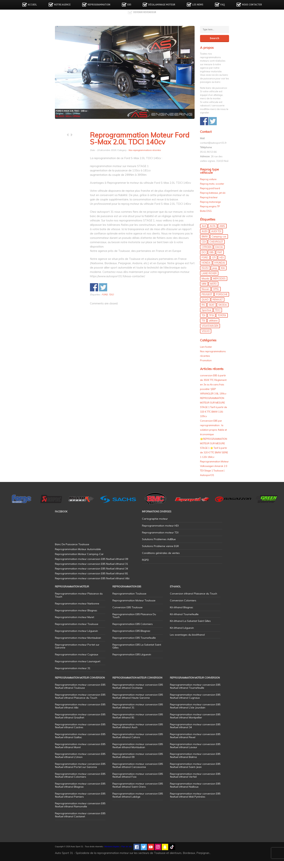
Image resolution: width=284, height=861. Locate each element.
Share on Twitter (103, 287)
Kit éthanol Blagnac (181, 607)
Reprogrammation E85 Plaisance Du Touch (134, 616)
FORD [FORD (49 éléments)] (205, 257)
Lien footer (206, 346)
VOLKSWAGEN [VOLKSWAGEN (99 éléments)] (210, 325)
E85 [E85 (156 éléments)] (211, 252)
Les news (197, 4)
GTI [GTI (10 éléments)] (214, 257)
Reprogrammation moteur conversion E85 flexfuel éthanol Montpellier (195, 716)
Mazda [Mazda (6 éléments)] (205, 278)
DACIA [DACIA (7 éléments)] (219, 247)
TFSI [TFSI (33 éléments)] (211, 315)
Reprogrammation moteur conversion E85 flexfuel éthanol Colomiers (80, 775)
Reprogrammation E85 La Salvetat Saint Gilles (136, 646)
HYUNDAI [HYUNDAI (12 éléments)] (219, 262)
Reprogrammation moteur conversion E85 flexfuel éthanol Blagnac (80, 785)
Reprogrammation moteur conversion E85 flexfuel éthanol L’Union (80, 755)
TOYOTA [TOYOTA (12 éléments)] (222, 315)
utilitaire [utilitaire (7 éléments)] (213, 320)
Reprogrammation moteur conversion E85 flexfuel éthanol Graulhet (80, 716)
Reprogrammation (99, 4)
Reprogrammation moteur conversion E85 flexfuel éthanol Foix (137, 775)
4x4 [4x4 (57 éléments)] (204, 225)
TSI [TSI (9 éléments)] (203, 320)
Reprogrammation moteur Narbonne (77, 603)
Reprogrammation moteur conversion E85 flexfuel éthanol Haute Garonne (137, 696)
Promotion (206, 360)
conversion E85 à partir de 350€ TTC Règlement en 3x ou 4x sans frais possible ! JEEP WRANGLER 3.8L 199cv (213, 384)
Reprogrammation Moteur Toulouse (133, 600)
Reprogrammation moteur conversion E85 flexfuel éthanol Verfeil (195, 775)
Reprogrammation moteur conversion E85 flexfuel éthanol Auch (137, 726)
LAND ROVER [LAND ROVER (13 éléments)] (209, 273)
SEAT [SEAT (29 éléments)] (212, 304)
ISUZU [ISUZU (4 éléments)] (205, 268)
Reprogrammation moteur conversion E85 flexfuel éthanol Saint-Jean (195, 765)
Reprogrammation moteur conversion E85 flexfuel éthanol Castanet (80, 815)
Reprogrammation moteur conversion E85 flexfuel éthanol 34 (195, 726)
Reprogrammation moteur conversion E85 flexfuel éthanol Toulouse (80, 686)
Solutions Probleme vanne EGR (160, 546)
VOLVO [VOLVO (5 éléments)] (206, 331)
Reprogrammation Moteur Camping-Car (79, 554)
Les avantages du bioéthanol (187, 634)
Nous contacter (252, 4)
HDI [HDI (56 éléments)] (221, 257)
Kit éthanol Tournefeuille (184, 614)
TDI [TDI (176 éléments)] (203, 315)
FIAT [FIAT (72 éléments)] (219, 252)
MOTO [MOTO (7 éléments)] (213, 283)
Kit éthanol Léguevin (182, 627)
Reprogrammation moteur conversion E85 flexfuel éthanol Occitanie (137, 686)
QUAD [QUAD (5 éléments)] (205, 299)
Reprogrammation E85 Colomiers (132, 624)
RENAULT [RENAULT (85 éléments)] (218, 299)
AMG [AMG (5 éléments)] (222, 225)
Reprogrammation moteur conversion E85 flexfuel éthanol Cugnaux (195, 696)
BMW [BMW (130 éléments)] (205, 236)
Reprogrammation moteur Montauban (78, 637)
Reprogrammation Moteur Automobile (78, 549)
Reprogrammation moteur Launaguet (77, 661)
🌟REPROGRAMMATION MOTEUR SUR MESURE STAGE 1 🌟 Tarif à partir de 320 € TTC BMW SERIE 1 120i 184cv (214, 447)
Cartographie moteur (155, 518)
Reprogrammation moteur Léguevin (76, 631)
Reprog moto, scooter (212, 183)
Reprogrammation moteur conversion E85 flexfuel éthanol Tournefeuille (195, 686)
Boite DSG (206, 210)
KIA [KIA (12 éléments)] (223, 268)
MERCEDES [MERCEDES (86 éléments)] (219, 278)
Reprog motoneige (210, 201)
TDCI (111, 294)
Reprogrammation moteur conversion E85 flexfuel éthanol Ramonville (80, 805)
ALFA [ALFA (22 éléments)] (213, 225)
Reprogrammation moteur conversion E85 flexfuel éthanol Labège (137, 795)
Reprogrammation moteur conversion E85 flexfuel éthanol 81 (137, 716)
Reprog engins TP (210, 206)
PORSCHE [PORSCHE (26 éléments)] (221, 294)
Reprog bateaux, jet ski (212, 192)
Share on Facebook (94, 287)
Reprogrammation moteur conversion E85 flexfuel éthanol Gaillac (80, 736)
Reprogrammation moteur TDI (160, 532)
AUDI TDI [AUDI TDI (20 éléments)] (216, 231)
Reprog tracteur (209, 197)
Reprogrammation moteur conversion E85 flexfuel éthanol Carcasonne (137, 765)
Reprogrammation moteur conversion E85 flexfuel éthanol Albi (80, 706)
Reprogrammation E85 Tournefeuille (134, 637)
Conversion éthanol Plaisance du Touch (193, 593)
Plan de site (126, 846)
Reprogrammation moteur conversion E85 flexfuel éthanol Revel (195, 736)
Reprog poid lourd (210, 188)
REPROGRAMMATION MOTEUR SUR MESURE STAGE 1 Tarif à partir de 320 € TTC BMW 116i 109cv (213, 407)
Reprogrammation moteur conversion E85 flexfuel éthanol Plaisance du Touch (80, 696)
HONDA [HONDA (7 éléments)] (206, 262)
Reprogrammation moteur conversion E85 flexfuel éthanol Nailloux (195, 785)
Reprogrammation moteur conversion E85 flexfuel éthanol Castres (80, 726)
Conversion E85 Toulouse (127, 607)
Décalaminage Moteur (161, 4)
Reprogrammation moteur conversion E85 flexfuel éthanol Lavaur (195, 746)
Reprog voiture (208, 179)
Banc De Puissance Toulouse (72, 544)
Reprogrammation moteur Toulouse (76, 624)
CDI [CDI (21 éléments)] (204, 241)
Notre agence (62, 4)
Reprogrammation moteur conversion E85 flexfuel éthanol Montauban (137, 746)
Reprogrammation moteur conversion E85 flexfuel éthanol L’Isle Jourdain (195, 706)
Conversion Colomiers (183, 600)
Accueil (32, 4)
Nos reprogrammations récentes (144, 150)
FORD (105, 294)
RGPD (145, 559)
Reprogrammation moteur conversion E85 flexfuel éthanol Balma (195, 755)
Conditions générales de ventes (161, 553)
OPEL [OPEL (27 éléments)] (216, 289)
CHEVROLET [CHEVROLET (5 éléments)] (216, 241)
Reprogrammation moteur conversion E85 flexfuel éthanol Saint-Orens (137, 785)
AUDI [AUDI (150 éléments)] (204, 231)
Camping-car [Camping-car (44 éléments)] (219, 236)
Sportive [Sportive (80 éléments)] (206, 310)
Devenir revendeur (144, 12)
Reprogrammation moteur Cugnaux (76, 654)
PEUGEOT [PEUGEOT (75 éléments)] (207, 294)
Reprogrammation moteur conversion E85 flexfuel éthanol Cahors (137, 736)
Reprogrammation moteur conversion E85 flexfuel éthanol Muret (80, 746)
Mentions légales (112, 846)
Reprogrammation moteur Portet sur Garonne (77, 646)
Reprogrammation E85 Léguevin (131, 654)
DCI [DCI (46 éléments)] (204, 252)
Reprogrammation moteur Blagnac (76, 610)
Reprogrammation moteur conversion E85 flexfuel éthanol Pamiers (80, 795)
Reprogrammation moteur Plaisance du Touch (79, 595)
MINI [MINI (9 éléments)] (204, 283)
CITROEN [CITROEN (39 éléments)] (206, 247)
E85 (129, 4)
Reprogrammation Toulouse (129, 593)
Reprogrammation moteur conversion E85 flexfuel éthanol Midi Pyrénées (195, 795)
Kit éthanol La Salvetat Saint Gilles (190, 621)
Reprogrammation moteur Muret (74, 617)
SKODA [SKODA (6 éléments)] (222, 304)
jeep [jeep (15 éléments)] (214, 268)
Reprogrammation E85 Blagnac (131, 631)
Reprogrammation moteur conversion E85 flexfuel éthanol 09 (137, 755)
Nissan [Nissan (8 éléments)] (205, 289)
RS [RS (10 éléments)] (203, 304)
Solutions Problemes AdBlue (159, 539)
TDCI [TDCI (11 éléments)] (217, 310)
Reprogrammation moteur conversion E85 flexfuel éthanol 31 (137, 706)
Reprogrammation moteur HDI (160, 525)
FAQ (222, 4)
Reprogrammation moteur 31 (72, 668)
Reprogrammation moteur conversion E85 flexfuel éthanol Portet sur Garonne (80, 765)
